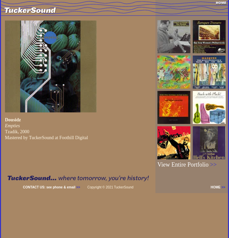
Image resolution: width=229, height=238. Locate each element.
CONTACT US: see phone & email (51, 187)
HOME (219, 187)
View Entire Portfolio (187, 164)
